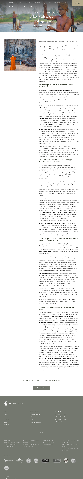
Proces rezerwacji (35, 414)
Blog (49, 3)
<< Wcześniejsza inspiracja (29, 380)
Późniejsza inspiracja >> (54, 380)
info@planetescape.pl (61, 414)
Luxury (28, 3)
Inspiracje (18, 7)
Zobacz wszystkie (41, 387)
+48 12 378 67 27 (60, 417)
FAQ (31, 417)
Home (5, 7)
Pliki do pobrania (34, 411)
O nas (44, 2)
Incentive (36, 3)
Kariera (32, 419)
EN (66, 3)
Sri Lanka (11, 7)
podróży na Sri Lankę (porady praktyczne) (57, 358)
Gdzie (11, 3)
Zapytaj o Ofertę (77, 2)
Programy (19, 3)
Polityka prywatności (35, 422)
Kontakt (57, 3)
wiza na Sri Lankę (47, 366)
